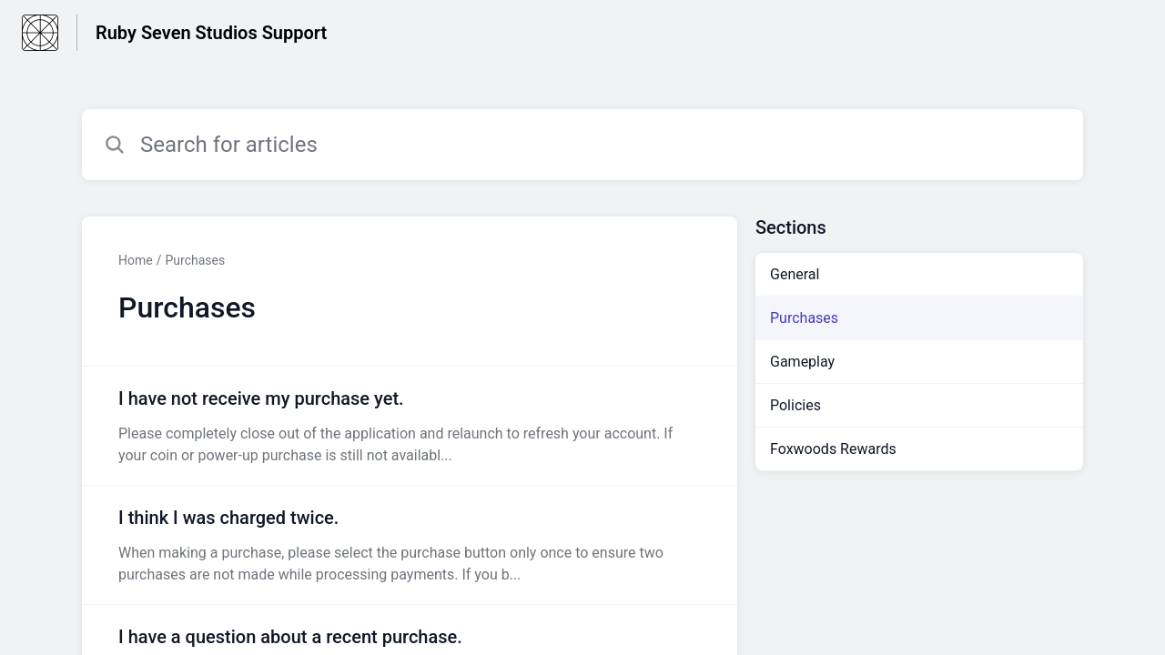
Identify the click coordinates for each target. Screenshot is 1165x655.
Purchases (195, 260)
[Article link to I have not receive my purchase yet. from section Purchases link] (409, 426)
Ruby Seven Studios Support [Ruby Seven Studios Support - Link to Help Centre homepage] (211, 33)
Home (135, 260)
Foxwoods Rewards (833, 449)
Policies (795, 405)
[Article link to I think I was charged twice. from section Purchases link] (409, 545)
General (794, 274)
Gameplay (802, 361)
